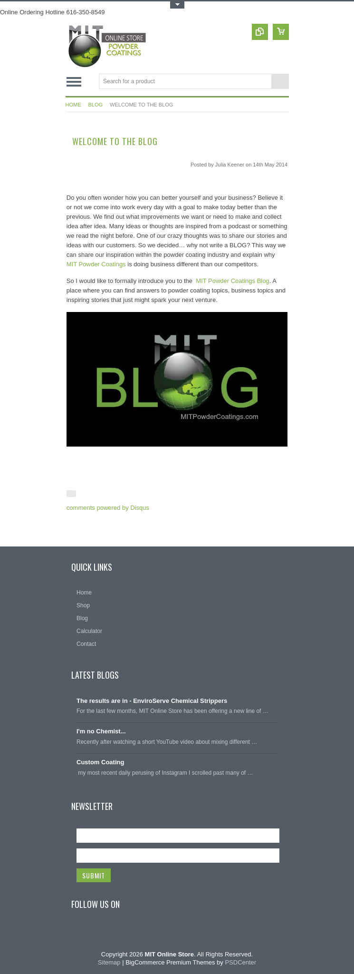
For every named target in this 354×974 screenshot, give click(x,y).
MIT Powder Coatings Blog (232, 280)
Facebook (83, 933)
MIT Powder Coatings (96, 264)
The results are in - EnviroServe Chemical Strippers (152, 700)
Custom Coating (100, 762)
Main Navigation (74, 82)
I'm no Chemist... (101, 731)
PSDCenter (240, 962)
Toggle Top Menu (177, 5)
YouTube (134, 933)
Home (73, 104)
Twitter (100, 933)
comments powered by (108, 507)
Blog (95, 104)
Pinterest (117, 933)
